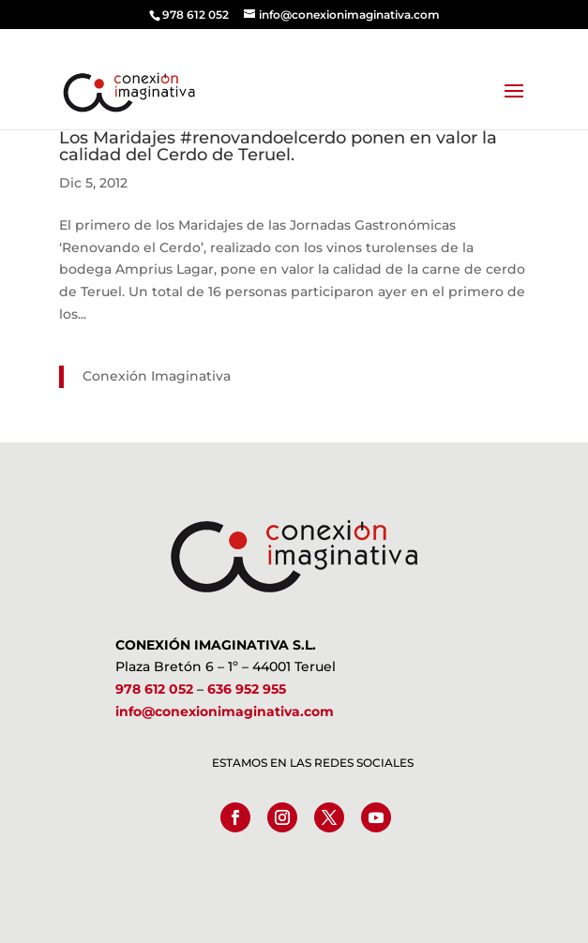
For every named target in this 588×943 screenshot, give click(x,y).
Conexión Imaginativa (157, 375)
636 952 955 (246, 689)
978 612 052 (154, 689)
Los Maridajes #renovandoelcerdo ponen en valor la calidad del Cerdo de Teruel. (278, 146)
